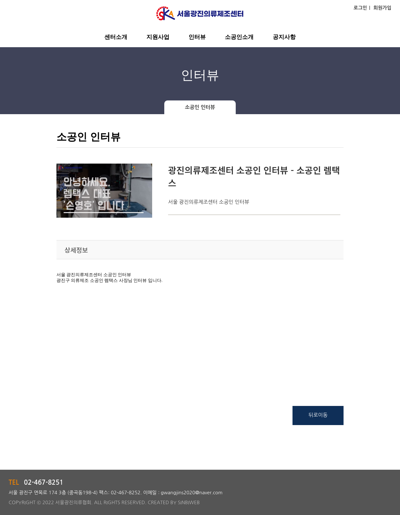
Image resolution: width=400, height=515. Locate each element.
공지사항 (284, 37)
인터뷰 (197, 37)
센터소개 (115, 37)
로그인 (360, 7)
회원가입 (382, 7)
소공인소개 (239, 37)
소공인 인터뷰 (200, 107)
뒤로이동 (318, 414)
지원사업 (157, 37)
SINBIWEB (189, 502)
